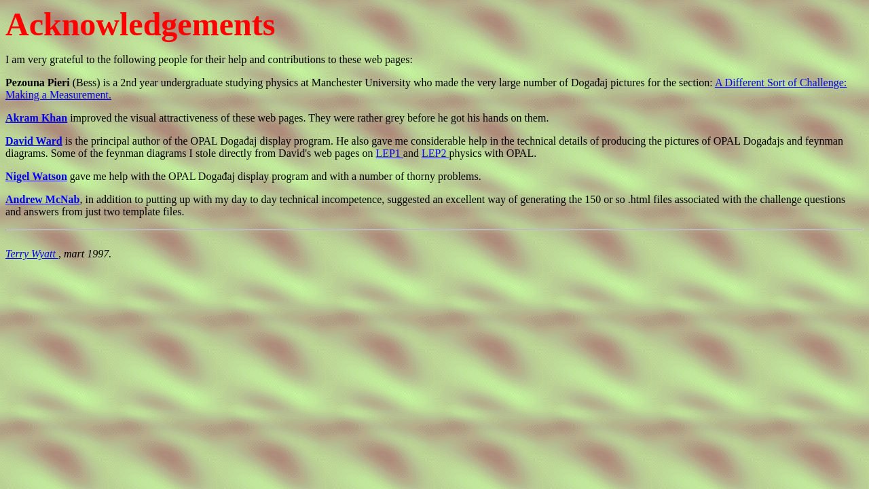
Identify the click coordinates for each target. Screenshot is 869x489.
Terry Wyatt (31, 253)
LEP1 (389, 153)
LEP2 (435, 153)
